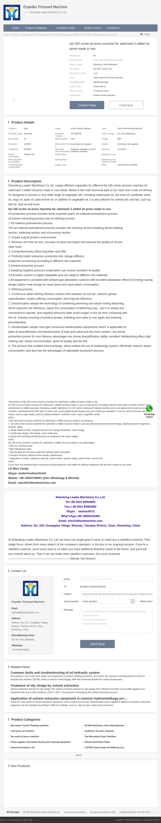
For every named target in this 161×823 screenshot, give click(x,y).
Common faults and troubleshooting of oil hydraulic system (55, 672)
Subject (67, 594)
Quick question (71, 601)
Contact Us (113, 28)
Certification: (75, 69)
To (65, 586)
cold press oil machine (75, 812)
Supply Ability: (75, 95)
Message (67, 610)
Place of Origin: (76, 64)
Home (15, 28)
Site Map (28, 820)
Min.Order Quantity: (78, 73)
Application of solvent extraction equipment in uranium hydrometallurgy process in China (70, 698)
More (79, 755)
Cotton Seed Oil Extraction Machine (36, 35)
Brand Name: (75, 56)
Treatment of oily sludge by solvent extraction (45, 685)
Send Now (97, 644)
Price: (72, 78)
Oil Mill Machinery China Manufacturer (41, 812)
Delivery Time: (76, 86)
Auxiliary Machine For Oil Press (134, 812)
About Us (4, 820)
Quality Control (92, 28)
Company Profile (67, 28)
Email (66, 579)
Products (15, 35)
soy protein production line (103, 812)
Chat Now (126, 105)
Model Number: (76, 60)
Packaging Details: (77, 82)
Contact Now (87, 105)
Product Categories (37, 28)
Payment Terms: (76, 91)
